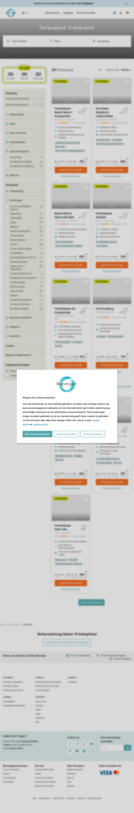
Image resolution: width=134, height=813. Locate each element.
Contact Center (16, 748)
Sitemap (81, 798)
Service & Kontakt (86, 13)
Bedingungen (8, 782)
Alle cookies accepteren (37, 434)
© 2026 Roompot (94, 798)
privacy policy (40, 424)
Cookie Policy (58, 798)
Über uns (70, 778)
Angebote (68, 13)
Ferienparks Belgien (11, 686)
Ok (127, 747)
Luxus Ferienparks (42, 690)
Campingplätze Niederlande (14, 706)
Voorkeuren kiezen (93, 434)
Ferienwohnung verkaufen (45, 782)
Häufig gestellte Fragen (44, 770)
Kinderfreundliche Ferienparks (47, 686)
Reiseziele (14, 624)
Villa (37, 722)
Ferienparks (8, 678)
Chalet (38, 710)
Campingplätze (9, 701)
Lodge (37, 714)
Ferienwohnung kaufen (44, 778)
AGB (34, 798)
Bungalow (39, 706)
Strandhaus (40, 718)
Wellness (71, 786)
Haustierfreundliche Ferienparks (48, 682)
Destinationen (52, 13)
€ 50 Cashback (84, 3)
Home (3, 624)
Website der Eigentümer (44, 786)
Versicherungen (9, 778)
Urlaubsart (39, 678)
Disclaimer (70, 798)
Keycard (6, 774)
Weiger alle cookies (66, 434)
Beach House (40, 701)
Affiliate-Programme (75, 770)
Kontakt (38, 774)
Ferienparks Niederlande (12, 682)
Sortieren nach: (113, 70)
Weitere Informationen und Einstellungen (67, 642)
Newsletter (71, 774)
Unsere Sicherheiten (11, 770)
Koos (69, 782)
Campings (7, 697)
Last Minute (72, 682)
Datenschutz (44, 798)
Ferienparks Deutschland (13, 690)
